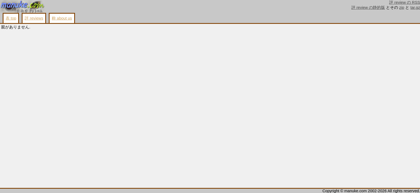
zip (401, 7)
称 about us (62, 18)
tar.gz (415, 7)
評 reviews (34, 18)
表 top (11, 18)
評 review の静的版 (368, 7)
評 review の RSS (404, 2)
